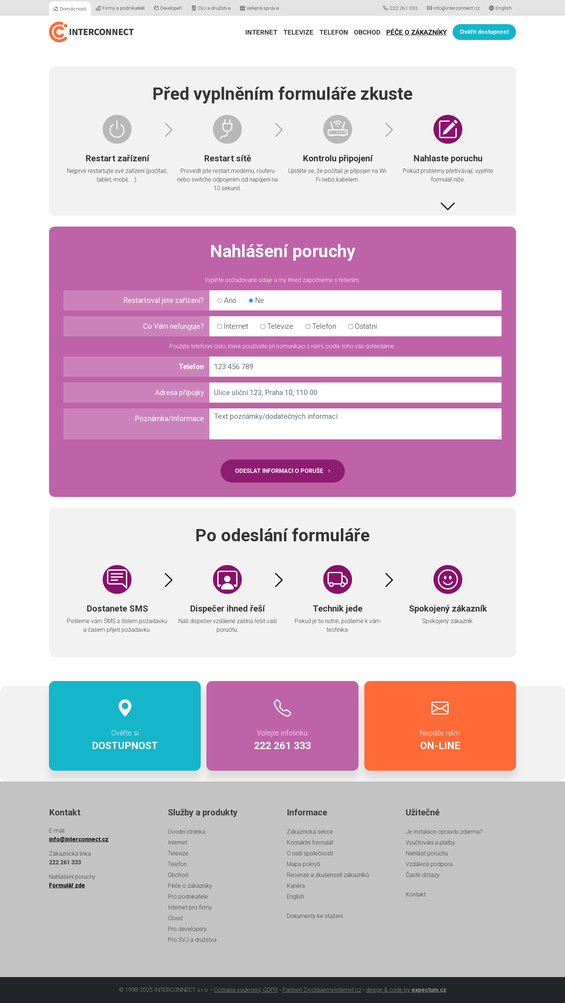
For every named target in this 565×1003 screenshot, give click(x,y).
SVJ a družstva (211, 8)
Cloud (175, 918)
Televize (298, 32)
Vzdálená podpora (429, 864)
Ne (256, 300)
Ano (226, 300)
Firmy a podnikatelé (120, 8)
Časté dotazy (423, 875)
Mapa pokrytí (303, 864)
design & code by (406, 989)
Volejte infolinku (282, 726)
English (500, 8)
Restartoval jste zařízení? (163, 300)
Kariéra (296, 885)
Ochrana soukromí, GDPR (246, 989)
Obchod (367, 32)
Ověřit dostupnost (484, 31)
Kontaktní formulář (310, 842)
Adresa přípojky (179, 392)
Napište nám (440, 726)
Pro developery (187, 929)
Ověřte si (125, 726)
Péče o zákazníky (416, 32)
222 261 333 (400, 8)
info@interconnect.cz (453, 8)
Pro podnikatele (188, 896)
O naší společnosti (310, 853)
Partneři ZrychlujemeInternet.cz (321, 989)
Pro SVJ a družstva (192, 939)
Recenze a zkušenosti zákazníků (328, 875)
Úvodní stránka (186, 831)
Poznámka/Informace (169, 418)
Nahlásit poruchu (427, 853)
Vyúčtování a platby (430, 842)
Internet (261, 32)
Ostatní (362, 326)
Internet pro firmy (190, 907)
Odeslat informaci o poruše (282, 470)
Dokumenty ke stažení (315, 916)
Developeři (168, 8)
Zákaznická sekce (310, 831)
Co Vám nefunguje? (173, 326)
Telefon (333, 32)
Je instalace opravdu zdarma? (444, 831)
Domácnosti (69, 9)
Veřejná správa (259, 8)
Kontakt (416, 894)
